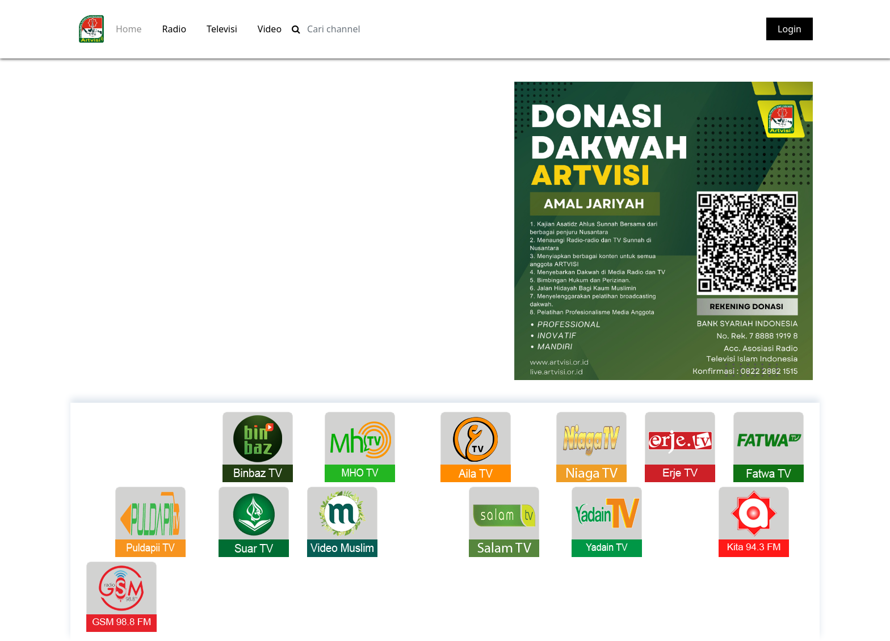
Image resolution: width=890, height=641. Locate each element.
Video (270, 29)
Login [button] (789, 29)
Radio (174, 29)
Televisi (222, 29)
